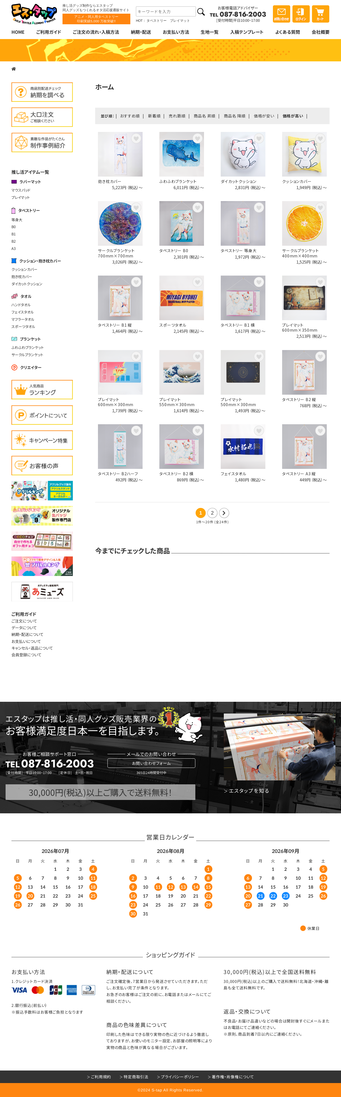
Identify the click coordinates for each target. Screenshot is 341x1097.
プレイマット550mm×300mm (177, 402)
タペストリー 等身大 (238, 250)
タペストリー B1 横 (238, 325)
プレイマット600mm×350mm (300, 327)
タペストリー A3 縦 (299, 473)
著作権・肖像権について (233, 1076)
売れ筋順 (177, 116)
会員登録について (26, 654)
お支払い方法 (175, 31)
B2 (13, 241)
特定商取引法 (136, 1076)
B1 (13, 234)
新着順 (154, 116)
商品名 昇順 (204, 116)
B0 (13, 226)
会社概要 (321, 31)
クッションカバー (24, 269)
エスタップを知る (249, 790)
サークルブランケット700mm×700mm (116, 253)
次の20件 (224, 513)
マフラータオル (22, 319)
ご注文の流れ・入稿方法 (96, 31)
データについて (24, 627)
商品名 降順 (235, 116)
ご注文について (24, 621)
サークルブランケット (27, 354)
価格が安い (264, 116)
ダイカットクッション (26, 283)
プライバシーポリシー (180, 1076)
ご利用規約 (101, 1076)
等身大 (16, 219)
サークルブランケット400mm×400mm (300, 253)
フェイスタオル (22, 312)
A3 (13, 248)
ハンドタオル (21, 304)
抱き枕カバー (21, 276)
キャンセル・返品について (32, 648)
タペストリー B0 (173, 250)
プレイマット (20, 197)
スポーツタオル (23, 326)
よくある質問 (287, 31)
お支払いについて (26, 641)
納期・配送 (141, 31)
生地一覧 (209, 31)
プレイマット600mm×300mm (115, 402)
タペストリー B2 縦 (299, 399)
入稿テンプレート (246, 31)
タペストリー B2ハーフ (118, 473)
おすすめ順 (130, 116)
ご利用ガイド (48, 31)
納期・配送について (27, 634)
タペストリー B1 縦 (115, 325)
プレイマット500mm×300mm (238, 402)
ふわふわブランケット (27, 347)
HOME (18, 31)
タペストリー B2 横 (176, 473)
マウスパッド (20, 190)
